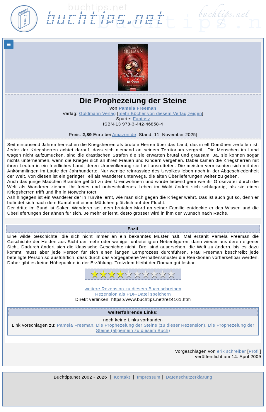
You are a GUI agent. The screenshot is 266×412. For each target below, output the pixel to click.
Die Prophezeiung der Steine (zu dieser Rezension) (150, 325)
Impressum (148, 376)
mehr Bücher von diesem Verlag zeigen (160, 113)
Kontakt (122, 376)
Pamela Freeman (137, 108)
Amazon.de (124, 134)
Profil (254, 351)
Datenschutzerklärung (189, 376)
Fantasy (141, 118)
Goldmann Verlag (97, 113)
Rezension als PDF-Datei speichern (133, 293)
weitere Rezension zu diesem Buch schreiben (133, 288)
